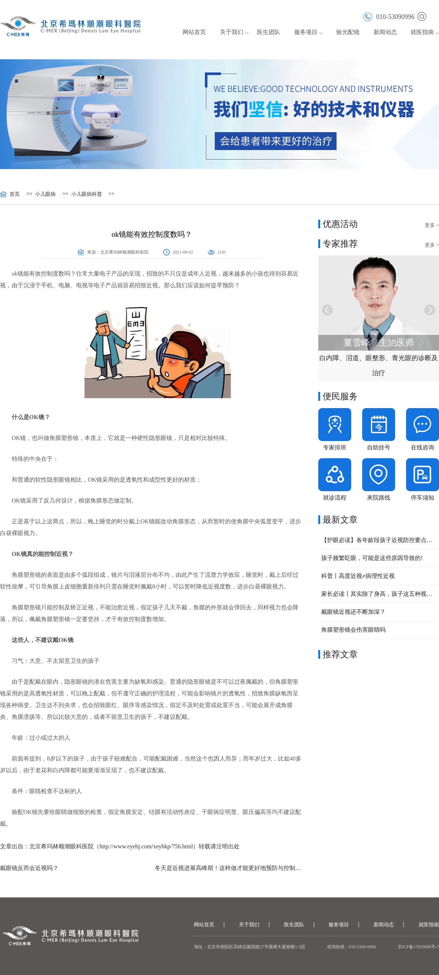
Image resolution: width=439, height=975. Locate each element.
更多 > (432, 225)
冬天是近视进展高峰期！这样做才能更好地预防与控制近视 (229, 868)
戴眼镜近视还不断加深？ (353, 612)
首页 (15, 194)
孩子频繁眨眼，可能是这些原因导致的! (372, 558)
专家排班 (334, 447)
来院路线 (378, 497)
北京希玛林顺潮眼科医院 (124, 252)
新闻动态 (385, 32)
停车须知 (422, 497)
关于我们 (231, 32)
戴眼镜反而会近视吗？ (29, 868)
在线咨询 (422, 447)
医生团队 (268, 32)
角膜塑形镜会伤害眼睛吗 (353, 630)
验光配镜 (348, 32)
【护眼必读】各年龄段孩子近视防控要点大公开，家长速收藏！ (378, 540)
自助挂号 (378, 447)
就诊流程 (334, 497)
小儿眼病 (45, 194)
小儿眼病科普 (86, 194)
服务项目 (306, 32)
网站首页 (194, 32)
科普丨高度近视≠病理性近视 (358, 576)
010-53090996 (388, 16)
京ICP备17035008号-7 (418, 946)
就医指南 (422, 32)
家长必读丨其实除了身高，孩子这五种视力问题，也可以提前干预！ (378, 594)
